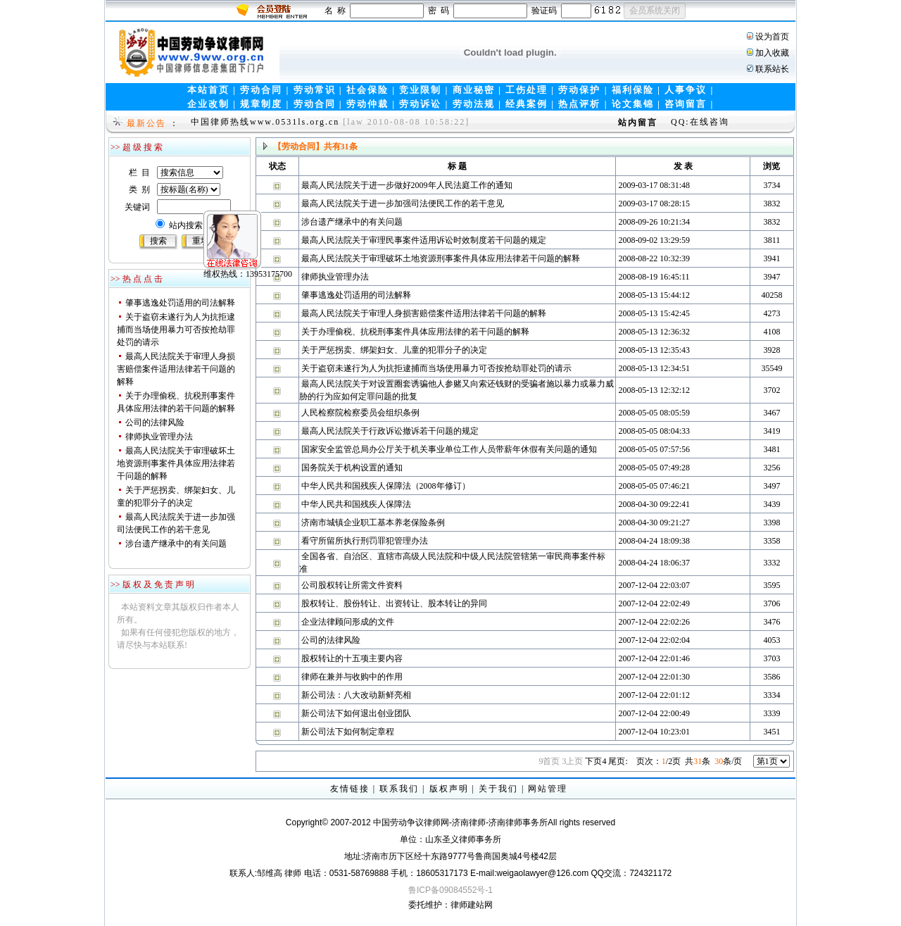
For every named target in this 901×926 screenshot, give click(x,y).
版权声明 (449, 789)
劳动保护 (579, 90)
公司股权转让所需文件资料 (352, 585)
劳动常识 (315, 90)
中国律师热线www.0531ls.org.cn (265, 122)
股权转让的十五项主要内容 (352, 658)
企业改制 (208, 104)
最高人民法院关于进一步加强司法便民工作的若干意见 (402, 203)
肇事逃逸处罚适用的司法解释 (180, 303)
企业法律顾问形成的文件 (347, 622)
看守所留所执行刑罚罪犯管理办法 (364, 541)
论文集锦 (633, 104)
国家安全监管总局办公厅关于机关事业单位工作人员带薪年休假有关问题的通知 (449, 449)
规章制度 (261, 104)
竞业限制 (420, 90)
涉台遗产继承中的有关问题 (176, 544)
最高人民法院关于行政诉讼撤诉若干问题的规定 (390, 431)
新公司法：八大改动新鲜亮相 (356, 695)
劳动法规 (474, 104)
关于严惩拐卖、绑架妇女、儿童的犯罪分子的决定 (394, 350)
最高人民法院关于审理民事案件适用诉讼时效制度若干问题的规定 (423, 240)
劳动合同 (261, 90)
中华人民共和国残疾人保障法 (356, 504)
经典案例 (526, 104)
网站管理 (547, 789)
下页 (595, 761)
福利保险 (633, 90)
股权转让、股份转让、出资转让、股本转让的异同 (394, 603)
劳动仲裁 (367, 104)
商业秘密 (474, 90)
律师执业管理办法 (159, 437)
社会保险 (367, 90)
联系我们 (399, 789)
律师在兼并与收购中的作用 (352, 677)
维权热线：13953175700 (219, 245)
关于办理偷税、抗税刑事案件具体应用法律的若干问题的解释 (415, 332)
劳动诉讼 (420, 104)
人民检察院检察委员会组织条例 (360, 413)
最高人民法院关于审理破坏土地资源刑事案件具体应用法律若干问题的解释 (176, 463)
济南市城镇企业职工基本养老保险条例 (373, 522)
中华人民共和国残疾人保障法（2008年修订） (385, 486)
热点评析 (579, 104)
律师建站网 (471, 905)
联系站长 (772, 69)
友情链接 (350, 789)
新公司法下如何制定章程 (347, 732)
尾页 (617, 761)
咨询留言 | (689, 104)
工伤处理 (526, 90)
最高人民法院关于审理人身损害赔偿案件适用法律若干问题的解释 (176, 369)
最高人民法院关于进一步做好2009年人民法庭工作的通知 (406, 185)
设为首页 (772, 37)
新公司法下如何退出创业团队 (356, 713)
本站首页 (208, 90)
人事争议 (685, 90)
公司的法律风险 (154, 422)
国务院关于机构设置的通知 (352, 468)
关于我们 (498, 789)
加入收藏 (772, 53)
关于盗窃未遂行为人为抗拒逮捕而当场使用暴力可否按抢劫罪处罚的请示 (176, 329)
